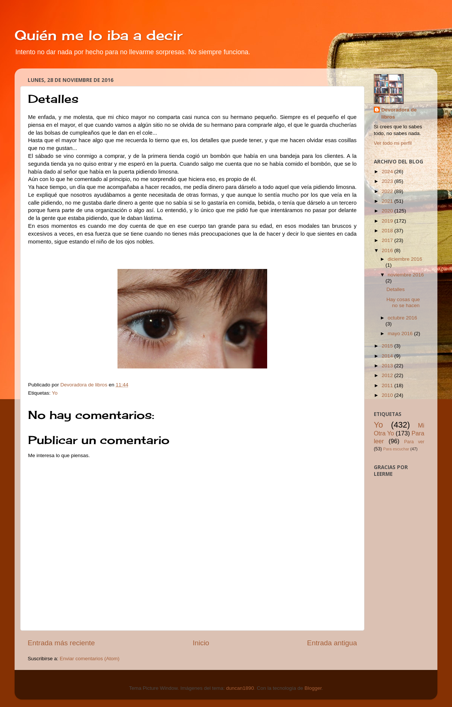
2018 (388, 230)
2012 (388, 375)
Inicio (201, 643)
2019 (388, 221)
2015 (388, 346)
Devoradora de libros (399, 113)
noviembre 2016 (406, 275)
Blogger (313, 688)
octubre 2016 (402, 318)
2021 (388, 201)
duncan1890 (240, 688)
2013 (388, 365)
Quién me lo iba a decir (99, 35)
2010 (388, 395)
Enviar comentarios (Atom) (90, 658)
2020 (388, 211)
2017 (388, 240)
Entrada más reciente (61, 643)
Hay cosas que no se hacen (403, 302)
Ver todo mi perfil (393, 143)
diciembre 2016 (405, 259)
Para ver (414, 441)
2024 (388, 171)
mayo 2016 (401, 333)
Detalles (396, 289)
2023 (388, 181)
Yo (55, 393)
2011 (388, 385)
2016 (388, 250)
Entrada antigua (332, 643)
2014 (388, 356)
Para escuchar (396, 449)
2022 (388, 191)
